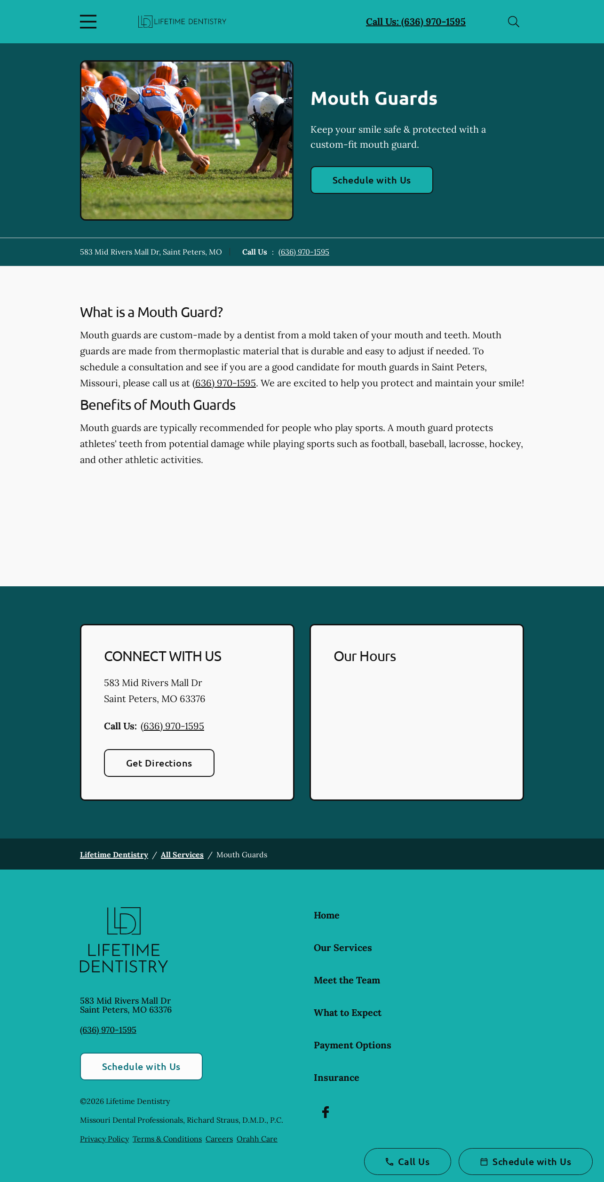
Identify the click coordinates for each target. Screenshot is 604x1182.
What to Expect (347, 1012)
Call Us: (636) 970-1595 (416, 21)
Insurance (336, 1077)
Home (327, 915)
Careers (219, 1138)
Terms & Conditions (167, 1138)
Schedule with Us (372, 180)
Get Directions (159, 763)
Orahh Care (257, 1138)
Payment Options (352, 1045)
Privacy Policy (104, 1138)
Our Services (343, 947)
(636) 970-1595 (303, 251)
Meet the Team (347, 980)
